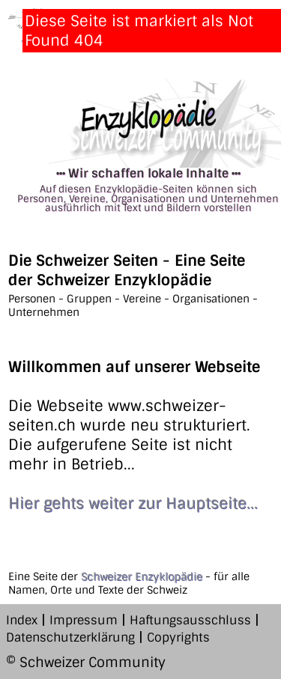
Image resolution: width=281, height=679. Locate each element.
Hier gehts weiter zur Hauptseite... (133, 503)
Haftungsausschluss (190, 620)
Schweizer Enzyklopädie (141, 576)
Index (21, 620)
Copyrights (178, 637)
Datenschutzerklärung (70, 637)
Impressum (83, 620)
